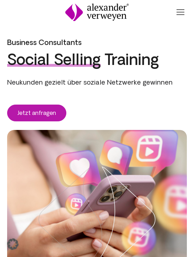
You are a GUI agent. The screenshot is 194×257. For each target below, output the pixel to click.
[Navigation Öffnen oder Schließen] (180, 12)
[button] (13, 244)
